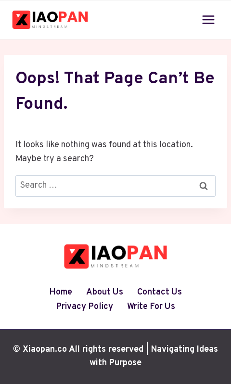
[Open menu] (208, 19)
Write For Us (151, 306)
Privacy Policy (84, 306)
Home (60, 292)
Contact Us (159, 292)
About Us (104, 292)
